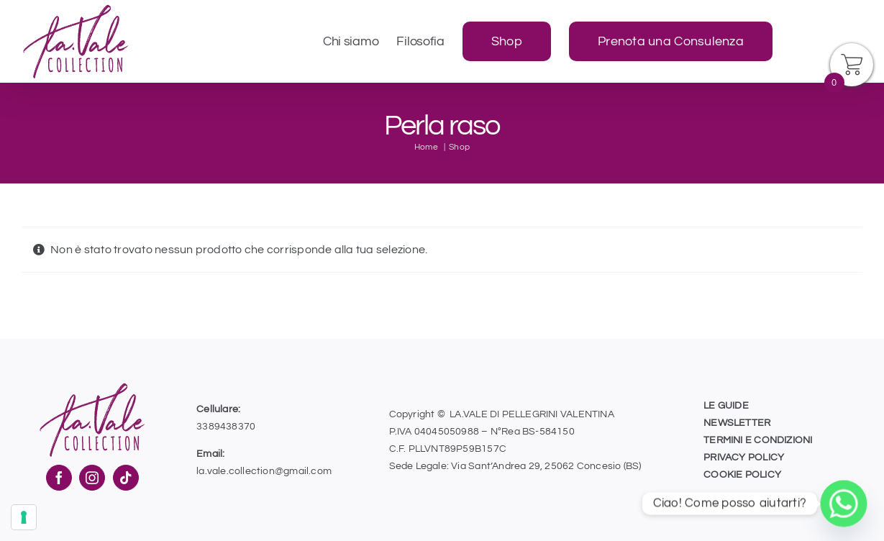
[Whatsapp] (843, 503)
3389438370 (225, 427)
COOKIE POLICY (742, 475)
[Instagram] (92, 478)
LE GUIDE (726, 406)
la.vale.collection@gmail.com (264, 471)
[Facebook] (59, 478)
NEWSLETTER (736, 423)
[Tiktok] (126, 478)
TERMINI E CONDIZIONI (757, 440)
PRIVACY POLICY (743, 458)
